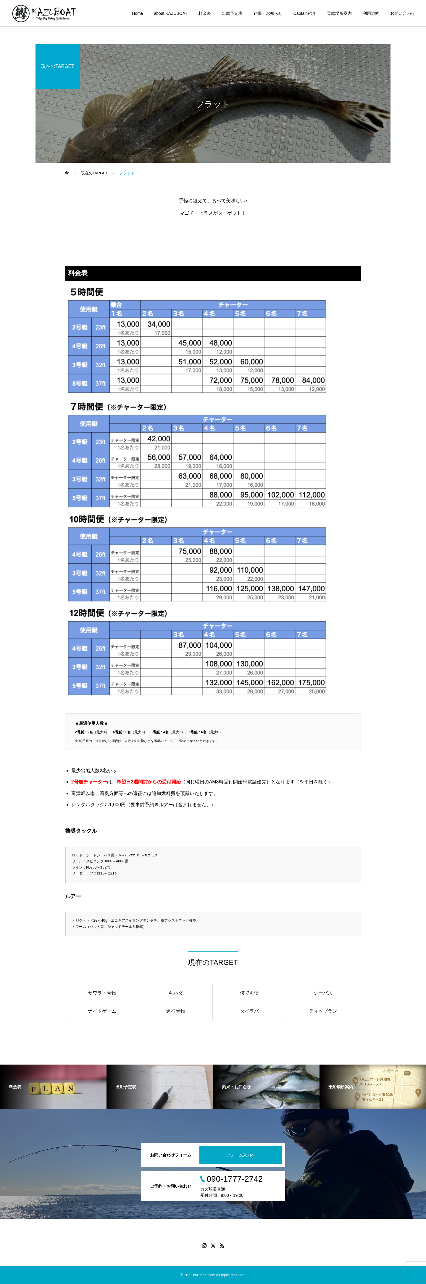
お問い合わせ (402, 13)
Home (137, 13)
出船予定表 (232, 13)
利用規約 (371, 13)
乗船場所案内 (339, 13)
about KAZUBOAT (170, 13)
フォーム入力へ (240, 1155)
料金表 (205, 13)
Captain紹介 (304, 13)
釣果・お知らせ (268, 13)
